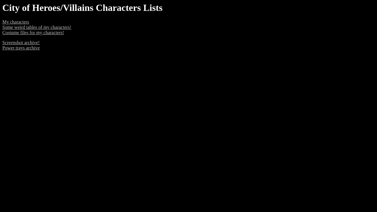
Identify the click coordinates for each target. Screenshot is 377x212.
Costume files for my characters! (33, 32)
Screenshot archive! (21, 42)
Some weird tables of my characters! (36, 27)
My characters (15, 21)
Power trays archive (21, 47)
